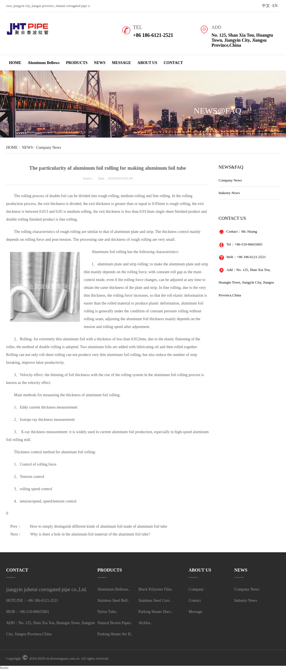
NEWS (99, 63)
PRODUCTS (76, 63)
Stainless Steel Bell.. (113, 600)
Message (195, 612)
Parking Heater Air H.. (115, 634)
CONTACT (173, 63)
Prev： (16, 526)
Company (196, 589)
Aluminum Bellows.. (113, 589)
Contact (195, 600)
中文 (266, 6)
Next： (16, 534)
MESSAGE (121, 63)
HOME (15, 63)
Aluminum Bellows (43, 63)
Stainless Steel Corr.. (155, 600)
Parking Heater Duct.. (156, 612)
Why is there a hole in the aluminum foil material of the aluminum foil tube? (90, 534)
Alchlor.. (145, 623)
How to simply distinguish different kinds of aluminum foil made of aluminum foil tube (98, 526)
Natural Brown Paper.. (114, 623)
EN (275, 6)
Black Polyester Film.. (156, 589)
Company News (48, 147)
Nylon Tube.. (107, 612)
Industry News (229, 193)
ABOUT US (147, 63)
